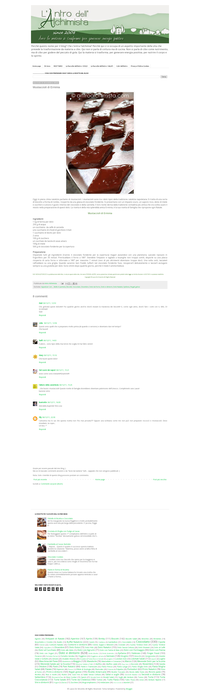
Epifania (127, 287)
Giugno (124, 655)
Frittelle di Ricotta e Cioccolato (60, 518)
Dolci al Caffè (159, 647)
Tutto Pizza (130, 680)
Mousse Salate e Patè (84, 664)
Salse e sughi (112, 674)
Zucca (63, 682)
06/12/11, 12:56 (50, 323)
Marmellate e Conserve (111, 661)
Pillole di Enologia (83, 669)
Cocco (42, 644)
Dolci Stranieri (144, 647)
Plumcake (99, 669)
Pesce (70, 669)
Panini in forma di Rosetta (58, 569)
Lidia (41, 323)
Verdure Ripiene (154, 680)
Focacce (38, 656)
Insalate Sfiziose (69, 659)
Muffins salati (111, 664)
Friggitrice (82, 656)
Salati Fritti (76, 675)
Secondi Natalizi (131, 675)
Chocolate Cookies (55, 557)
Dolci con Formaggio (134, 649)
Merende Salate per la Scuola (55, 663)
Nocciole (134, 664)
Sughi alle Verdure (125, 677)
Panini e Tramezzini (89, 666)
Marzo (128, 661)
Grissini (55, 659)
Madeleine (66, 661)
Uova (141, 680)
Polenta (110, 669)
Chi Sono (47, 66)
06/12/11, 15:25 (65, 385)
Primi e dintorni (54, 671)
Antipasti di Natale (54, 638)
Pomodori (132, 669)
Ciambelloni (112, 642)
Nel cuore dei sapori (47, 370)
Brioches (145, 638)
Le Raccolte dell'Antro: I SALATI (102, 66)
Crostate (121, 644)
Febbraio (136, 653)
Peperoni (60, 669)
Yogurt (56, 682)
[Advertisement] (95, 494)
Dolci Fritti (89, 647)
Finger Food (153, 653)
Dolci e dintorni (106, 287)
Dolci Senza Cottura (125, 647)
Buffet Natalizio (74, 641)
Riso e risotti (51, 674)
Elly (40, 417)
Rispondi (42, 315)
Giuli (40, 303)
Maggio (77, 661)
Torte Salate (60, 679)
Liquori (153, 659)
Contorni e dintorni (77, 644)
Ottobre (42, 666)
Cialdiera (101, 642)
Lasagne (109, 659)
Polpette (119, 669)
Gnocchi (137, 656)
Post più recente (40, 479)
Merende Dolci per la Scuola (151, 661)
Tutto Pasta (113, 679)
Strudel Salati (108, 677)
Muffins (99, 664)
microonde (117, 682)
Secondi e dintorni (151, 674)
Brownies (157, 638)
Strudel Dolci (95, 677)
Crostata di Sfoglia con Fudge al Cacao (64, 531)
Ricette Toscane (118, 672)
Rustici (64, 674)
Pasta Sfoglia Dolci (140, 666)
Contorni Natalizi (56, 644)
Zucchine (74, 682)
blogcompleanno (89, 682)
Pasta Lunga (122, 666)
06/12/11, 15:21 (62, 370)
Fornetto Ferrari (52, 656)
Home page (37, 66)
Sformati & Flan (57, 677)
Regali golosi (135, 287)
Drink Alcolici (93, 653)
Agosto (38, 638)
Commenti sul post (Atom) (52, 484)
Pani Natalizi (69, 666)
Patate (48, 669)
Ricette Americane (97, 671)
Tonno (140, 677)
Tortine (99, 680)
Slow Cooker (71, 677)
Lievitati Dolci (121, 659)
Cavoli (91, 642)
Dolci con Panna (157, 649)
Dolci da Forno (94, 287)
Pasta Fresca (107, 666)
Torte (150, 677)
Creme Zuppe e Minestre (103, 644)
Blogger (129, 689)
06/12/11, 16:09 (54, 402)
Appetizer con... (47, 287)
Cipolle (161, 641)
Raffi (41, 340)
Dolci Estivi (74, 647)
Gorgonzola (150, 656)
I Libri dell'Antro (122, 66)
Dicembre (85, 287)
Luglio (162, 658)
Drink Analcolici (108, 653)
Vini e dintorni (42, 682)
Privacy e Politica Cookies (140, 66)
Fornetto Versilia (67, 656)
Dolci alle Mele (67, 650)
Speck (83, 677)
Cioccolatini (127, 642)
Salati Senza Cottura (92, 674)
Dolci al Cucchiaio (47, 649)
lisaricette (43, 402)
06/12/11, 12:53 (49, 303)
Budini (59, 642)
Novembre (148, 663)
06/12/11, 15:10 (50, 355)
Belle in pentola (60, 287)
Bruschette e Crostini (44, 642)
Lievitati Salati (138, 658)
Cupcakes (47, 647)
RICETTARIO (58, 66)
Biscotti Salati (131, 638)
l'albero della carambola (49, 385)
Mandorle (92, 661)
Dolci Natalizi (118, 287)
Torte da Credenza (80, 679)
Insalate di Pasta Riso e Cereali (91, 659)
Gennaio (110, 655)
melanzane (104, 682)
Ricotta (38, 674)
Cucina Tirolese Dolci (139, 644)
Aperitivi (75, 638)
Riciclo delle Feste (136, 672)
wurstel (127, 682)
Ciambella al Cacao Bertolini (59, 544)
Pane (55, 666)
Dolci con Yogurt (46, 653)
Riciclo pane (155, 671)
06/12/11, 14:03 (49, 340)
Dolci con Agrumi (86, 649)
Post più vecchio (160, 479)
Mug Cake (125, 664)
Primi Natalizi (149, 669)
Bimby (101, 638)
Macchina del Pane (48, 661)
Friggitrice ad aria (97, 656)
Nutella (162, 664)
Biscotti (69, 287)
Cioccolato (76, 287)
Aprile (89, 638)
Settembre (40, 677)
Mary (41, 355)
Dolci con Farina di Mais (110, 650)
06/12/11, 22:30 (48, 417)
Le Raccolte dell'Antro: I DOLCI (77, 66)
